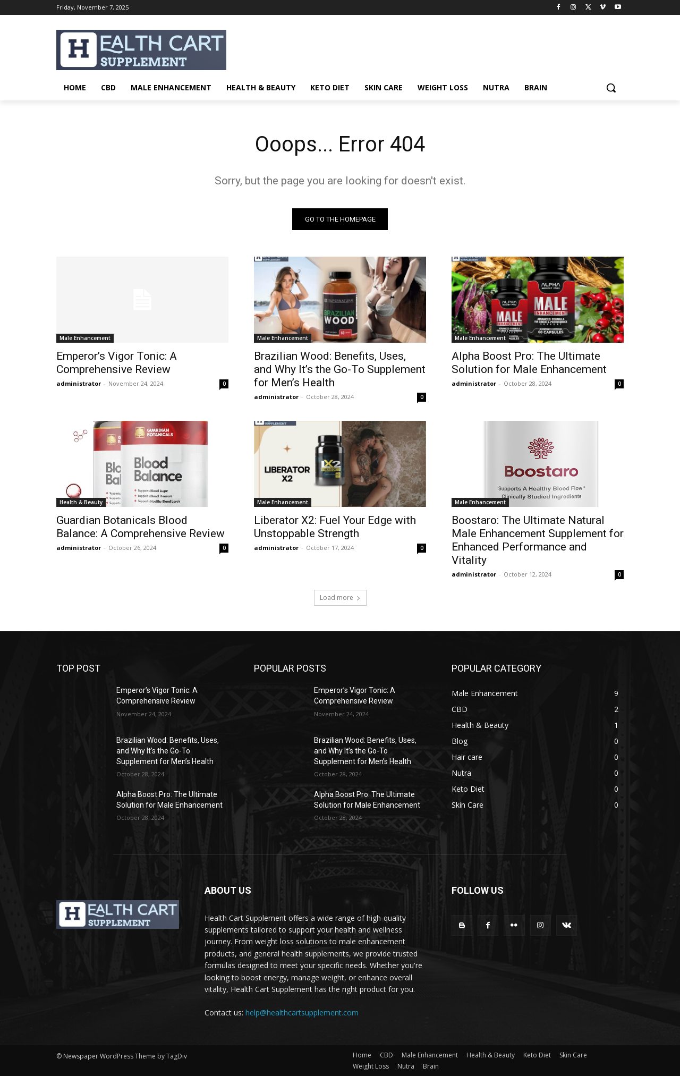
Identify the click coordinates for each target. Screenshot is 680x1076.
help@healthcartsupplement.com (302, 1012)
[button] (611, 87)
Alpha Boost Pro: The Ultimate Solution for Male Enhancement (529, 363)
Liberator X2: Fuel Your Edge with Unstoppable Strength (335, 527)
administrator (78, 383)
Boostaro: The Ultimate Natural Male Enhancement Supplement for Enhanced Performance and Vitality (538, 540)
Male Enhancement (85, 338)
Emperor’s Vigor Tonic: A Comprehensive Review (116, 363)
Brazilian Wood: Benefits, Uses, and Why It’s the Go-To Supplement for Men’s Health (340, 369)
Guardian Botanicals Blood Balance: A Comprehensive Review (140, 527)
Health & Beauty (81, 502)
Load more (340, 597)
